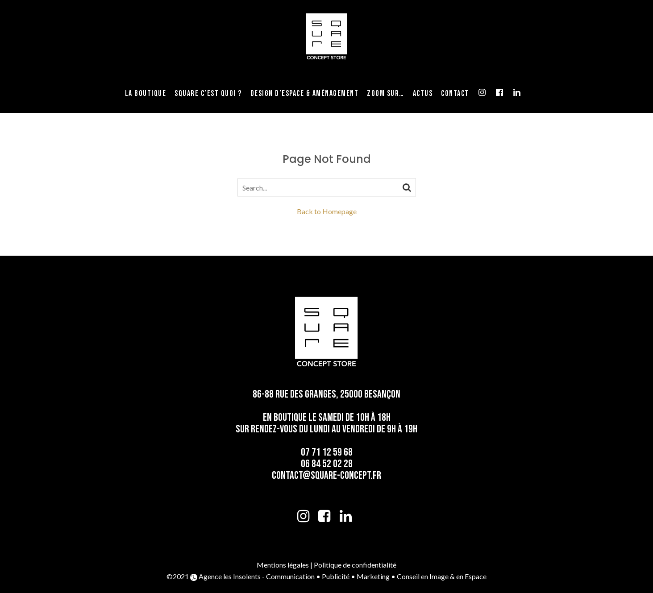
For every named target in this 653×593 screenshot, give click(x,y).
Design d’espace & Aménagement (304, 93)
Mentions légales (283, 564)
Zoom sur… (385, 93)
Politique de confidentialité (355, 564)
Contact (455, 93)
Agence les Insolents (230, 576)
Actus (423, 93)
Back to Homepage (327, 211)
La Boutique (145, 93)
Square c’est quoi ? (208, 93)
